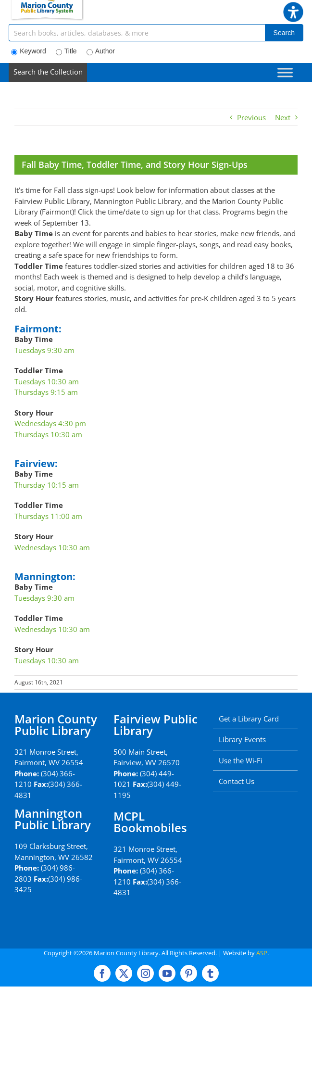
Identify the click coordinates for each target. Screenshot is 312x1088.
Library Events (242, 739)
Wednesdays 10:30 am (52, 547)
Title (66, 51)
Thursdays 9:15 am (46, 392)
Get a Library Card (249, 718)
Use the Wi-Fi (240, 760)
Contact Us (236, 781)
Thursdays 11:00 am (48, 516)
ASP (261, 953)
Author (101, 51)
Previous (251, 117)
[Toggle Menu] (285, 72)
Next (282, 117)
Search (284, 33)
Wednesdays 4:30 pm (50, 423)
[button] (293, 7)
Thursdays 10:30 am (48, 434)
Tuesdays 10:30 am (46, 381)
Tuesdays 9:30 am (44, 350)
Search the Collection (48, 71)
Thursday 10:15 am (46, 485)
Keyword (28, 51)
